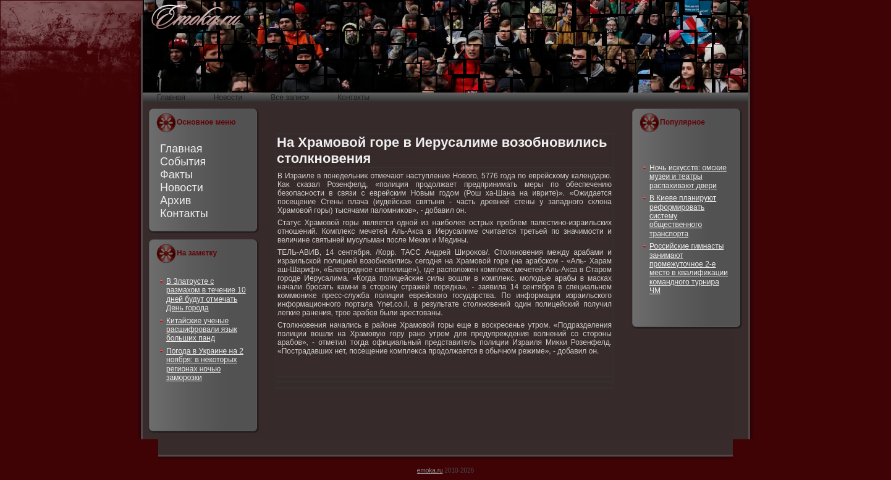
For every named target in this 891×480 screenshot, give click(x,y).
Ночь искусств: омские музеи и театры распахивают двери (688, 176)
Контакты (184, 213)
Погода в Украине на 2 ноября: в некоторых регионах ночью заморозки (204, 364)
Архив (175, 200)
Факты (176, 174)
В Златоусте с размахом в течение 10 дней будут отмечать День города (206, 294)
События (183, 161)
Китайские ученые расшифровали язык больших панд (201, 330)
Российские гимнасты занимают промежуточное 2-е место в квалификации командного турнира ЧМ (688, 268)
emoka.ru (430, 470)
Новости (181, 187)
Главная (181, 149)
